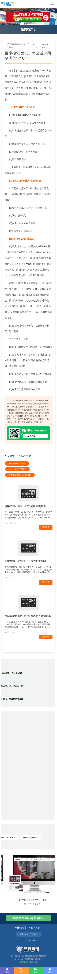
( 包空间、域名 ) (32, 900)
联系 (50, 970)
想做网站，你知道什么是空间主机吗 (25, 561)
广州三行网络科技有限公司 (33, 959)
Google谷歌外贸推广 (17, 469)
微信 (36, 970)
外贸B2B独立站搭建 (17, 463)
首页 (7, 970)
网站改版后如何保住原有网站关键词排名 (28, 615)
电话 (21, 970)
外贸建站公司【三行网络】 (20, 475)
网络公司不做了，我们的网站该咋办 (25, 506)
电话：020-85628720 (28, 934)
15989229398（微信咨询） (28, 918)
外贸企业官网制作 (30, 837)
